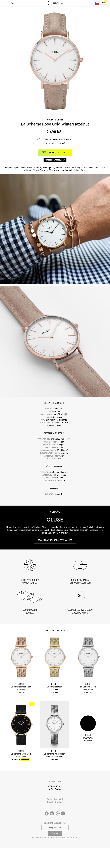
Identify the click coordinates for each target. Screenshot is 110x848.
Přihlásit (55, 833)
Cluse (60, 119)
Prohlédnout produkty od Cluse (55, 540)
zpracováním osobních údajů (68, 838)
